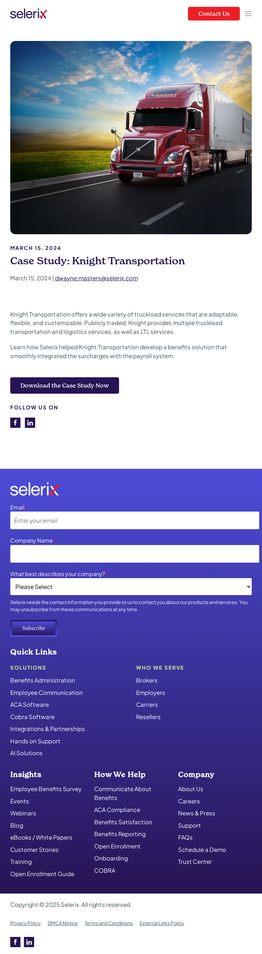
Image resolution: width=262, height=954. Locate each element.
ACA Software (29, 704)
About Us (190, 788)
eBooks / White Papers (41, 837)
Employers (150, 692)
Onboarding (111, 858)
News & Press (196, 813)
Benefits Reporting (120, 834)
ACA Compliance (117, 809)
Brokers (147, 680)
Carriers (147, 704)
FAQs (185, 837)
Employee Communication (46, 692)
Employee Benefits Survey (46, 788)
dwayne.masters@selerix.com (96, 278)
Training (21, 861)
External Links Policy (162, 923)
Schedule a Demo (202, 849)
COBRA (104, 870)
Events (19, 801)
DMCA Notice (63, 923)
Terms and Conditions (109, 923)
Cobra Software (32, 716)
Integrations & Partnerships (47, 728)
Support (189, 825)
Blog (16, 825)
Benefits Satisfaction (123, 822)
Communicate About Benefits (122, 793)
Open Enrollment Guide (42, 874)
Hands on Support (35, 741)
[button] (248, 13)
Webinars (23, 813)
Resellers (148, 716)
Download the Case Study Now (64, 385)
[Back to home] (28, 13)
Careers (189, 801)
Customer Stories (34, 849)
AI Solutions (26, 753)
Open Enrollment (117, 846)
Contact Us (214, 13)
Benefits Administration (42, 680)
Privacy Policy (25, 923)
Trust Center (195, 861)
